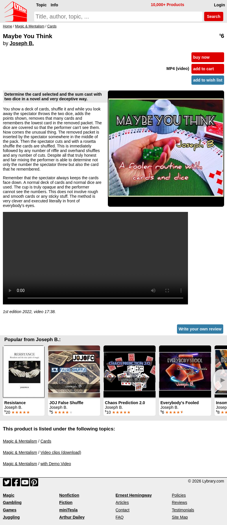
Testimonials (183, 510)
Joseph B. (22, 43)
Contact (123, 510)
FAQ (120, 517)
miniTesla (68, 510)
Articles (122, 502)
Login (219, 5)
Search (214, 16)
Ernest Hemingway (134, 495)
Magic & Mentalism (20, 441)
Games (9, 510)
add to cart (203, 68)
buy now (201, 57)
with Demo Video (55, 463)
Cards (45, 441)
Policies (179, 495)
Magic (8, 495)
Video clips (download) (60, 452)
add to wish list (207, 80)
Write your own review (200, 329)
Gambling (12, 502)
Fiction (66, 502)
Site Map (180, 517)
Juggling (11, 517)
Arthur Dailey (72, 517)
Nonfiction (69, 495)
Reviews (179, 502)
